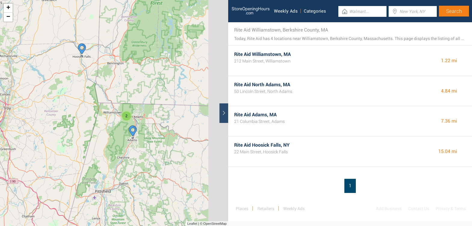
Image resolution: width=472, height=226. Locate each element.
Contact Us (418, 208)
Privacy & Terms (451, 208)
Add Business (389, 208)
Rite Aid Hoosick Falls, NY (262, 145)
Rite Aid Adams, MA (255, 115)
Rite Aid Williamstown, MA (262, 54)
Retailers (265, 208)
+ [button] (8, 8)
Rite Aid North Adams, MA (262, 84)
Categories (315, 11)
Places (242, 208)
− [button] (8, 17)
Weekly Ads (286, 11)
